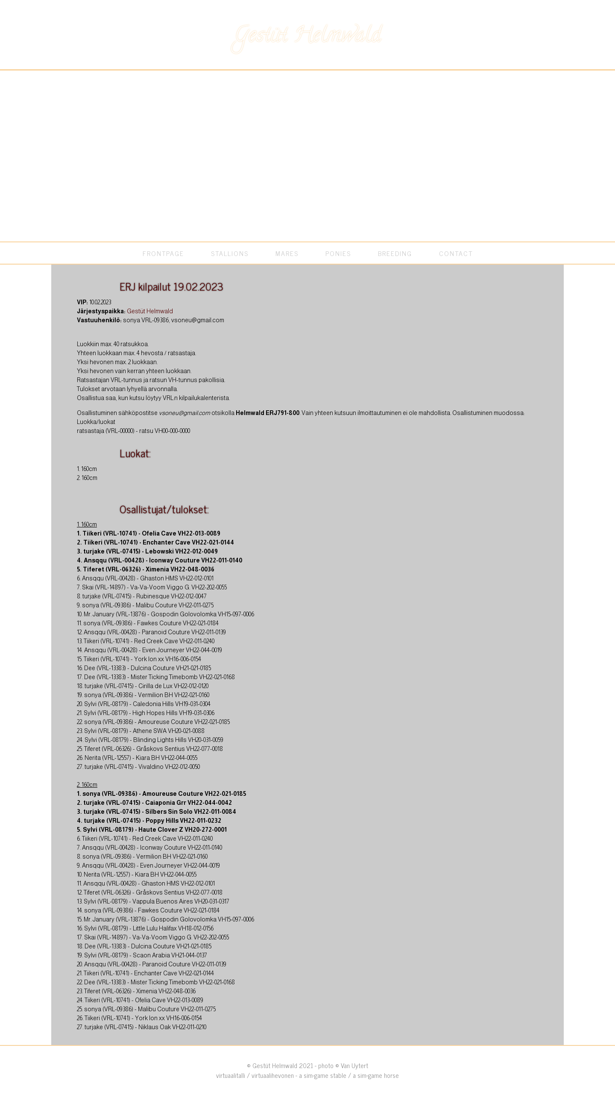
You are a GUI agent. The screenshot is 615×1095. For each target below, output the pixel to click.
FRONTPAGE (163, 253)
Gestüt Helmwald (150, 311)
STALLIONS (230, 253)
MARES (287, 253)
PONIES (338, 253)
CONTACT (456, 253)
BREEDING (395, 253)
